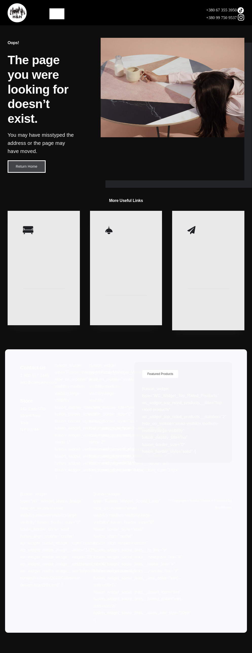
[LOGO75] (17, 5)
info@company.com (38, 382)
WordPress (223, 507)
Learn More (32, 300)
